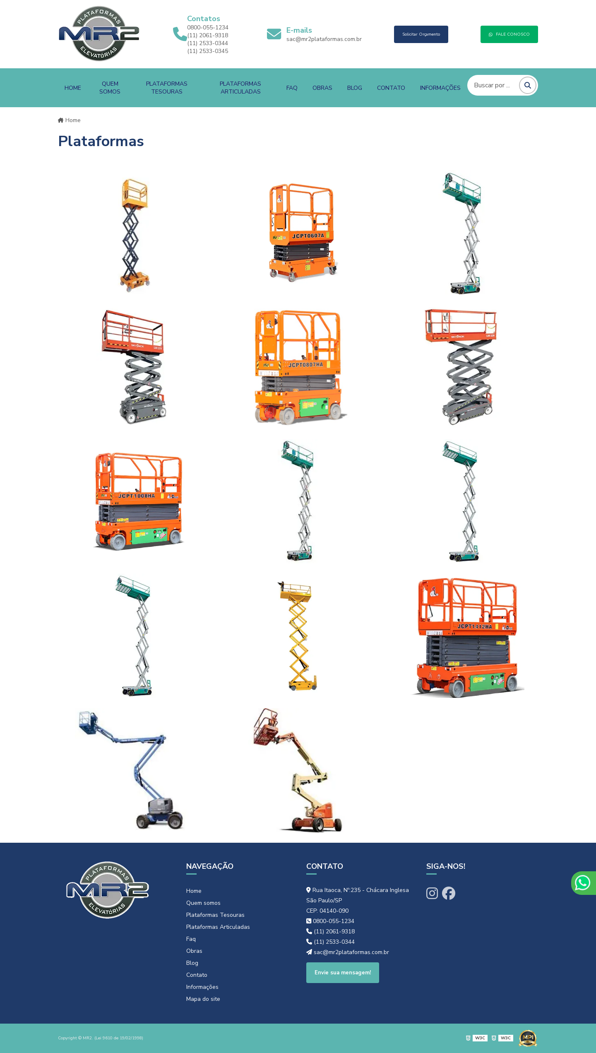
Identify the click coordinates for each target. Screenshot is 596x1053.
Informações (440, 88)
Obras (322, 88)
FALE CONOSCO (509, 34)
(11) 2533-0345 (207, 51)
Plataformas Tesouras (166, 88)
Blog (354, 88)
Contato (391, 88)
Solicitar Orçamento (421, 34)
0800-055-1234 (207, 27)
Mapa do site (203, 999)
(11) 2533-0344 (207, 43)
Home (73, 88)
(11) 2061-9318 (207, 35)
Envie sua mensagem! (343, 972)
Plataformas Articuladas (240, 88)
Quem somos (109, 88)
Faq (292, 88)
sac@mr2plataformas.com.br (324, 39)
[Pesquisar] (527, 85)
